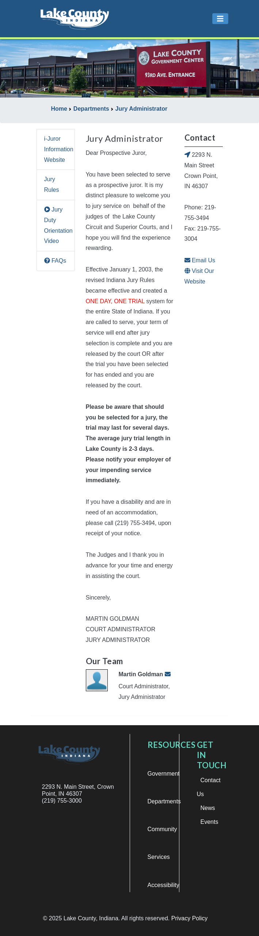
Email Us (199, 260)
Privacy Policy (189, 918)
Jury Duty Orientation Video (58, 225)
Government (164, 774)
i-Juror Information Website (58, 149)
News (208, 808)
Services (159, 857)
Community (162, 829)
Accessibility (163, 885)
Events (209, 822)
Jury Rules (51, 184)
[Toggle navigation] (220, 18)
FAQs (55, 261)
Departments (164, 801)
